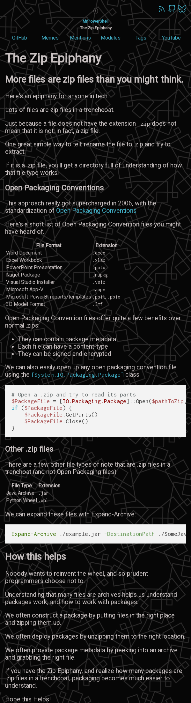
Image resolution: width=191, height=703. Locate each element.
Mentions (80, 38)
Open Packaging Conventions (96, 210)
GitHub (19, 38)
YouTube (171, 38)
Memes (50, 38)
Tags (141, 38)
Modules (111, 38)
